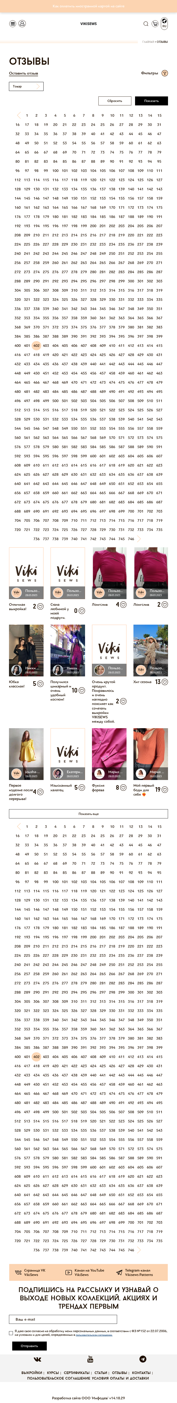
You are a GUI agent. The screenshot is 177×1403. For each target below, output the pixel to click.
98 (36, 170)
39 (84, 134)
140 (131, 189)
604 (131, 456)
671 (159, 493)
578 (36, 447)
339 (46, 309)
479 (159, 382)
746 (131, 539)
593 (27, 456)
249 (103, 253)
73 (102, 152)
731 (121, 530)
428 (131, 355)
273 (27, 272)
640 (18, 483)
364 (131, 318)
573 (140, 437)
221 (140, 235)
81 (27, 161)
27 (121, 124)
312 (93, 290)
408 (93, 345)
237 (140, 244)
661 (65, 493)
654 (150, 483)
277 (65, 272)
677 (65, 502)
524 (131, 410)
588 (131, 447)
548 (55, 428)
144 (18, 198)
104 (93, 170)
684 (131, 502)
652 (131, 483)
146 (36, 198)
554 (112, 428)
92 (131, 161)
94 (150, 161)
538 (112, 419)
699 (121, 511)
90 (112, 161)
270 (150, 263)
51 (46, 143)
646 (74, 483)
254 (150, 253)
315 (121, 290)
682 (112, 502)
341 (65, 309)
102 (74, 170)
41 (102, 134)
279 (84, 272)
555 (121, 428)
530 (36, 419)
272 (18, 272)
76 (131, 152)
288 (18, 281)
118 (74, 180)
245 (65, 253)
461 (140, 373)
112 (18, 180)
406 (74, 345)
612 (55, 465)
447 (159, 364)
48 (17, 143)
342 (74, 309)
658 (36, 493)
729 (103, 530)
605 (140, 456)
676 (55, 502)
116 (55, 180)
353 (27, 318)
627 (46, 474)
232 (93, 244)
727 (84, 530)
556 (131, 428)
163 (46, 207)
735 (159, 530)
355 (46, 318)
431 (159, 355)
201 (103, 226)
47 (159, 134)
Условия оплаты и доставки (120, 1369)
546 (36, 428)
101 (65, 170)
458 (112, 373)
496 (18, 401)
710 (74, 520)
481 (27, 391)
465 (27, 382)
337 (27, 309)
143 (159, 189)
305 (27, 290)
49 (27, 143)
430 (150, 355)
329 (103, 299)
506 (112, 401)
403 (46, 345)
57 (102, 143)
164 (55, 207)
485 (65, 391)
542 (150, 419)
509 (140, 401)
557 (140, 428)
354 (36, 318)
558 (150, 428)
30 (150, 124)
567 (84, 437)
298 (112, 281)
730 (112, 530)
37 (65, 134)
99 (46, 170)
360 (93, 318)
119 (84, 180)
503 (84, 401)
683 (121, 502)
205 (140, 226)
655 (159, 483)
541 (140, 419)
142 (150, 189)
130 (36, 189)
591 (159, 447)
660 (55, 493)
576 (18, 447)
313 (103, 290)
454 (74, 373)
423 (84, 355)
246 (74, 253)
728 (93, 530)
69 (65, 152)
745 (121, 539)
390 (74, 336)
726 (74, 530)
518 (74, 410)
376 (93, 327)
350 (150, 309)
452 (55, 373)
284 (131, 272)
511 (159, 401)
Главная (148, 42)
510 (150, 401)
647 (84, 483)
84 (55, 161)
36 (55, 134)
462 (150, 373)
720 (18, 530)
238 (150, 244)
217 (103, 235)
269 (140, 263)
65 (27, 152)
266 (112, 263)
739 (65, 539)
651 (121, 483)
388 (55, 336)
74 (112, 152)
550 (74, 428)
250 (112, 253)
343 (84, 309)
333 (140, 299)
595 (46, 456)
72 (93, 152)
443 (121, 364)
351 (159, 309)
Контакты (141, 1364)
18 (36, 124)
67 (46, 152)
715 (121, 520)
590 (150, 447)
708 (55, 520)
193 (27, 226)
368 (18, 327)
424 (93, 355)
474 (112, 382)
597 (65, 456)
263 (84, 263)
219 (121, 235)
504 (93, 401)
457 (103, 373)
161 (27, 207)
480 (18, 391)
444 (131, 364)
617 (103, 465)
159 (159, 198)
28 (131, 124)
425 (103, 355)
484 (55, 391)
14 (150, 115)
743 (103, 539)
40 (93, 134)
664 (93, 493)
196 (55, 226)
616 (93, 465)
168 (93, 207)
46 (150, 134)
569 (103, 437)
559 (159, 428)
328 (93, 299)
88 (93, 161)
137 (103, 189)
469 (65, 382)
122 (112, 180)
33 (27, 134)
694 (74, 511)
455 (84, 373)
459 (121, 373)
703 (159, 511)
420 (55, 355)
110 (150, 170)
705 (27, 520)
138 (112, 189)
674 (36, 502)
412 (131, 345)
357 (65, 318)
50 (36, 143)
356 (55, 318)
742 (93, 539)
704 (18, 520)
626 (36, 474)
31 (159, 124)
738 (55, 539)
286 (150, 272)
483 (46, 391)
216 (93, 235)
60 (131, 143)
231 (84, 244)
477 (140, 382)
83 (46, 161)
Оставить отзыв (23, 73)
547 (46, 428)
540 (131, 419)
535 (84, 419)
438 (74, 364)
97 (27, 170)
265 (103, 263)
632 (93, 474)
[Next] (140, 539)
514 (36, 410)
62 (150, 143)
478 (150, 382)
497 (27, 401)
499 (46, 401)
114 (36, 180)
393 (103, 336)
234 (112, 244)
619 (121, 465)
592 (18, 456)
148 (55, 198)
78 (150, 152)
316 (131, 290)
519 (84, 410)
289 (27, 281)
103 (84, 170)
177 (27, 217)
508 (131, 401)
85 (65, 161)
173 (140, 207)
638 (150, 474)
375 (84, 327)
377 (103, 327)
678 (74, 502)
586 (112, 447)
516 (55, 410)
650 (112, 483)
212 (55, 235)
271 (159, 263)
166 (74, 207)
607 (159, 456)
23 (84, 124)
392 (93, 336)
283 (121, 272)
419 (46, 355)
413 (140, 345)
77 (140, 152)
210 (36, 235)
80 (17, 161)
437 (65, 364)
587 (121, 447)
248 (93, 253)
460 (131, 373)
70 (74, 152)
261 (65, 263)
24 (93, 124)
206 (150, 226)
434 (36, 364)
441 (103, 364)
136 (93, 189)
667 (121, 493)
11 (122, 115)
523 (121, 410)
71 (84, 152)
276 (55, 272)
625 (27, 474)
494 (150, 391)
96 (17, 170)
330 (112, 299)
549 (65, 428)
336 (18, 309)
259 (46, 263)
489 (103, 391)
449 (27, 373)
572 (131, 437)
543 (159, 419)
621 (140, 465)
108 (131, 170)
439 (84, 364)
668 (131, 493)
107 (121, 170)
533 (65, 419)
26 (112, 124)
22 (74, 124)
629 (65, 474)
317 (140, 290)
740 (74, 539)
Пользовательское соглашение (58, 1369)
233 (103, 244)
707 (46, 520)
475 (121, 382)
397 (140, 336)
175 (159, 207)
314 (112, 290)
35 (46, 134)
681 (103, 502)
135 (84, 189)
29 (140, 124)
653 (140, 483)
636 (131, 474)
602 (112, 456)
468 (55, 382)
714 (112, 520)
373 (65, 327)
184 (93, 217)
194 (36, 226)
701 (140, 511)
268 (131, 263)
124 (131, 180)
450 (36, 373)
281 (103, 272)
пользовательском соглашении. (94, 1334)
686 (150, 502)
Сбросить (112, 101)
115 (46, 180)
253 (140, 253)
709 (65, 520)
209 (27, 235)
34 (36, 134)
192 (18, 226)
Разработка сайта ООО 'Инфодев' (80, 1389)
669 (140, 493)
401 (27, 345)
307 (46, 290)
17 (27, 124)
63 (159, 143)
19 (46, 124)
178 (36, 217)
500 (55, 401)
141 (140, 189)
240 (18, 253)
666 (112, 493)
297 (103, 281)
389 (65, 336)
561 (27, 437)
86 (74, 161)
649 (103, 483)
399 (159, 336)
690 (36, 511)
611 (46, 465)
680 (93, 502)
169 (103, 207)
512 (18, 410)
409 (103, 345)
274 (36, 272)
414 (150, 345)
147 (46, 198)
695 (84, 511)
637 (140, 474)
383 (159, 327)
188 (131, 217)
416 (18, 355)
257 (27, 263)
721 (27, 530)
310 (74, 290)
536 (93, 419)
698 (112, 511)
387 (46, 336)
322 (36, 299)
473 (103, 382)
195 (46, 226)
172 (131, 207)
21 (65, 124)
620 (131, 465)
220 (131, 235)
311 (84, 290)
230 (74, 244)
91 (121, 161)
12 (131, 115)
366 (150, 318)
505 (103, 401)
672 (18, 502)
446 (150, 364)
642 (36, 483)
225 (27, 244)
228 (55, 244)
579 (46, 447)
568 (93, 437)
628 (55, 474)
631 (84, 474)
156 (131, 198)
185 (103, 217)
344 (93, 309)
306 (36, 290)
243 (46, 253)
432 (18, 364)
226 (36, 244)
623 (159, 465)
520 (93, 410)
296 (93, 281)
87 (84, 161)
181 (65, 217)
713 (103, 520)
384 (18, 336)
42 (112, 134)
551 (84, 428)
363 (121, 318)
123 (121, 180)
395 (121, 336)
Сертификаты (77, 1364)
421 (65, 355)
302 (150, 281)
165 (65, 207)
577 (27, 447)
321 (27, 299)
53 (65, 143)
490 (112, 391)
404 (55, 345)
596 (55, 456)
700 (131, 511)
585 (103, 447)
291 (46, 281)
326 (74, 299)
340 (55, 309)
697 (103, 511)
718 (150, 520)
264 (93, 263)
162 (36, 207)
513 (27, 410)
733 (140, 530)
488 (93, 391)
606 (150, 456)
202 (112, 226)
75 (121, 152)
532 (55, 419)
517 (65, 410)
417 (27, 355)
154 (112, 198)
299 (121, 281)
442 (112, 364)
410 (112, 345)
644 (55, 483)
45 (140, 134)
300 (131, 281)
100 (55, 170)
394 (112, 336)
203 (121, 226)
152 (93, 198)
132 (55, 189)
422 (74, 355)
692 (55, 511)
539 (121, 419)
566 (74, 437)
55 (84, 143)
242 (36, 253)
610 (36, 465)
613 (65, 465)
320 (18, 299)
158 (150, 198)
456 (93, 373)
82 (36, 161)
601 (103, 456)
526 (150, 410)
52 (55, 143)
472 (93, 382)
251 (121, 253)
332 (131, 299)
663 (84, 493)
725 (65, 530)
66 (36, 152)
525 (140, 410)
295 (84, 281)
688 (18, 511)
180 (55, 217)
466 (36, 382)
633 (103, 474)
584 (93, 447)
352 (18, 318)
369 (27, 327)
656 (18, 493)
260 (55, 263)
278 (74, 272)
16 (17, 124)
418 (36, 355)
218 (112, 235)
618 (112, 465)
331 (121, 299)
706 (36, 520)
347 (121, 309)
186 (112, 217)
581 (65, 447)
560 (18, 437)
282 (112, 272)
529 (27, 419)
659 (46, 493)
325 (65, 299)
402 (36, 345)
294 (74, 281)
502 (74, 401)
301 (140, 281)
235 (121, 244)
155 (121, 198)
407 (84, 345)
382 (150, 327)
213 (65, 235)
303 (159, 281)
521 (103, 410)
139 (121, 189)
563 (46, 437)
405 (65, 345)
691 (46, 511)
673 (27, 502)
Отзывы (119, 1364)
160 (18, 207)
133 (65, 189)
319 (159, 290)
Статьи (100, 1364)
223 (159, 235)
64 (17, 152)
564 (55, 437)
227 (46, 244)
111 (159, 170)
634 (112, 474)
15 (159, 115)
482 (36, 391)
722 (36, 530)
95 (159, 161)
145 (27, 198)
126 (150, 180)
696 (93, 511)
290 (36, 281)
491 (121, 391)
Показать (151, 101)
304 (18, 290)
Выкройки (31, 1364)
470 (74, 382)
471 (84, 382)
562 (36, 437)
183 (84, 217)
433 (27, 364)
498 (36, 401)
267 (121, 263)
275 (46, 272)
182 (74, 217)
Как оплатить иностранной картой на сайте (88, 6)
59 (121, 143)
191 (159, 217)
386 (36, 336)
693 (65, 511)
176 (18, 217)
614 (74, 465)
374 (74, 327)
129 (27, 189)
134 (74, 189)
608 (18, 465)
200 (93, 226)
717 (140, 520)
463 (159, 373)
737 (46, 539)
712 (93, 520)
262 (74, 263)
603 (121, 456)
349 (140, 309)
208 (18, 235)
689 (27, 511)
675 (46, 502)
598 (74, 456)
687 (159, 502)
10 (112, 115)
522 (112, 410)
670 (150, 493)
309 (65, 290)
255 (159, 253)
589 (140, 447)
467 (46, 382)
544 (18, 428)
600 (93, 456)
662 (74, 493)
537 (103, 419)
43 (121, 134)
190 (150, 217)
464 (18, 382)
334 (150, 299)
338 (36, 309)
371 (46, 327)
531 (46, 419)
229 (65, 244)
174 (150, 207)
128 (18, 189)
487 (84, 391)
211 (46, 235)
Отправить (138, 1319)
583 (84, 447)
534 (74, 419)
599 (84, 456)
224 (18, 244)
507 (121, 401)
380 (131, 327)
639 (159, 474)
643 (46, 483)
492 (131, 391)
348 (131, 309)
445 (140, 364)
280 (93, 272)
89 (102, 161)
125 (140, 180)
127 (159, 180)
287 (159, 272)
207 (159, 226)
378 (112, 327)
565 (65, 437)
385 (27, 336)
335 (159, 299)
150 (74, 198)
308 (55, 290)
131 (46, 189)
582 (74, 447)
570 (112, 437)
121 (103, 180)
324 (55, 299)
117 (65, 180)
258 (36, 263)
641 (27, 483)
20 (55, 124)
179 (46, 217)
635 (121, 474)
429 (140, 355)
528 (18, 419)
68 (55, 152)
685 (140, 502)
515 (46, 410)
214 (74, 235)
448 (18, 373)
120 (93, 180)
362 (112, 318)
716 (131, 520)
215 (84, 235)
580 (55, 447)
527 (159, 410)
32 (17, 134)
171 (121, 207)
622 (150, 465)
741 (84, 539)
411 (121, 345)
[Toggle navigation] (12, 23)
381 (140, 327)
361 (103, 318)
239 (159, 244)
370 (36, 327)
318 (150, 290)
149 (65, 198)
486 (74, 391)
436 (55, 364)
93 (140, 161)
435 (46, 364)
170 (112, 207)
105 (103, 170)
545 (27, 428)
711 (84, 520)
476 (131, 382)
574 (150, 437)
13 (141, 115)
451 (46, 373)
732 (131, 530)
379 (121, 327)
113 (27, 180)
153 (103, 198)
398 (150, 336)
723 (46, 530)
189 (140, 217)
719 (159, 520)
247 (84, 253)
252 (131, 253)
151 (84, 198)
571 (121, 437)
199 (84, 226)
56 (93, 143)
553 (103, 428)
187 (121, 217)
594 (36, 456)
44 (131, 134)
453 (65, 373)
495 (159, 391)
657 (27, 493)
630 (74, 474)
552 (93, 428)
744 (112, 539)
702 (150, 511)
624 (18, 474)
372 (55, 327)
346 (112, 309)
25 (102, 124)
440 (93, 364)
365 (140, 318)
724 (55, 530)
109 (140, 170)
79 (159, 152)
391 (84, 336)
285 (140, 272)
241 (27, 253)
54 (74, 143)
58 (112, 143)
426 (112, 355)
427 (121, 355)
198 (74, 226)
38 (74, 134)
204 (131, 226)
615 (84, 465)
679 (84, 502)
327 (84, 299)
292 (55, 281)
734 (150, 530)
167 (84, 207)
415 (159, 345)
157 (140, 198)
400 (18, 345)
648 (93, 483)
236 (131, 244)
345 (103, 309)
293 (65, 281)
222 (150, 235)
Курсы (53, 1364)
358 (74, 318)
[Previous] (18, 115)
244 (55, 253)
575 (159, 437)
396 (131, 336)
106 (112, 170)
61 (140, 143)
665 (103, 493)
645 (65, 483)
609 (27, 465)
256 (18, 263)
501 (65, 401)
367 (159, 318)
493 (140, 391)
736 (36, 539)
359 (84, 318)
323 (46, 299)
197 (65, 226)
